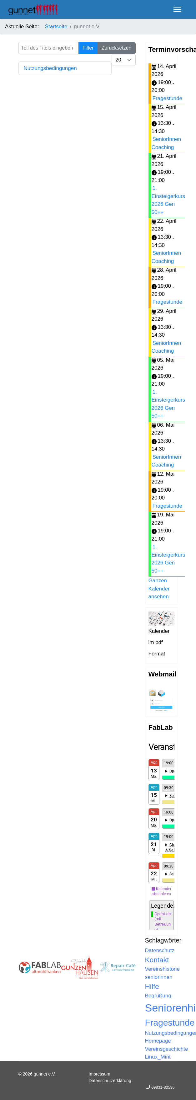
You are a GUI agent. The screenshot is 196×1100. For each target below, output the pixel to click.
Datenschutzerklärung (110, 1080)
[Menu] (177, 9)
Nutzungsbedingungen (50, 68)
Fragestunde (167, 98)
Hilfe (152, 986)
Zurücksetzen (116, 48)
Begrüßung (158, 996)
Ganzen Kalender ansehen (159, 589)
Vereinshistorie (162, 969)
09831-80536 (162, 1087)
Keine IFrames (161, 835)
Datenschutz (160, 950)
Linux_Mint (158, 1057)
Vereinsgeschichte (166, 1049)
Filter (88, 48)
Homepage (158, 1041)
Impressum (99, 1073)
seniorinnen (159, 977)
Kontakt (157, 960)
